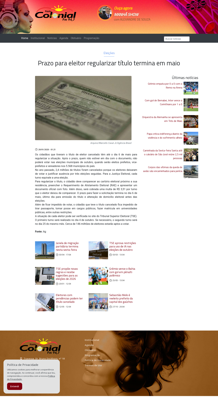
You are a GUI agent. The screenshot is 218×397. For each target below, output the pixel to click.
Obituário (76, 38)
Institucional (38, 38)
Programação (91, 38)
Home (25, 38)
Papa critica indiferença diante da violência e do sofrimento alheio (164, 136)
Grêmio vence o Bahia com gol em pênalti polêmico (122, 272)
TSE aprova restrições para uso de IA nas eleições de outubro (122, 246)
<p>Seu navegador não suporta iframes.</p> (131, 25)
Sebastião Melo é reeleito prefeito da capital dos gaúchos (121, 298)
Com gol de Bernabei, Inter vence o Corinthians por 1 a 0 (163, 102)
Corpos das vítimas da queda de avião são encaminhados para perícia (162, 169)
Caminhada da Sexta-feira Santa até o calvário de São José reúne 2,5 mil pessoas (162, 154)
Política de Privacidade (98, 361)
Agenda (63, 38)
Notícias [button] (52, 38)
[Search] (177, 38)
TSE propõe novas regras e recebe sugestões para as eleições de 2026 (67, 274)
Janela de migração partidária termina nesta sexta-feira (67, 246)
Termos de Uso (93, 366)
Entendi (14, 386)
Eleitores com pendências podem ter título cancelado (69, 298)
